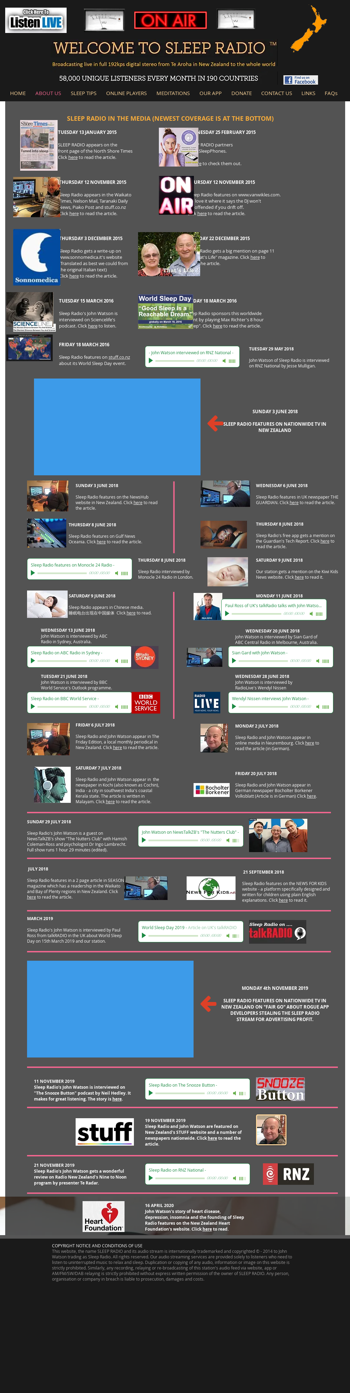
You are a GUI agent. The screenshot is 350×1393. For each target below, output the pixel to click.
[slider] (232, 361)
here (73, 157)
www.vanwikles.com (259, 195)
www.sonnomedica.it (80, 257)
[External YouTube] (117, 427)
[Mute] (224, 360)
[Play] (151, 361)
